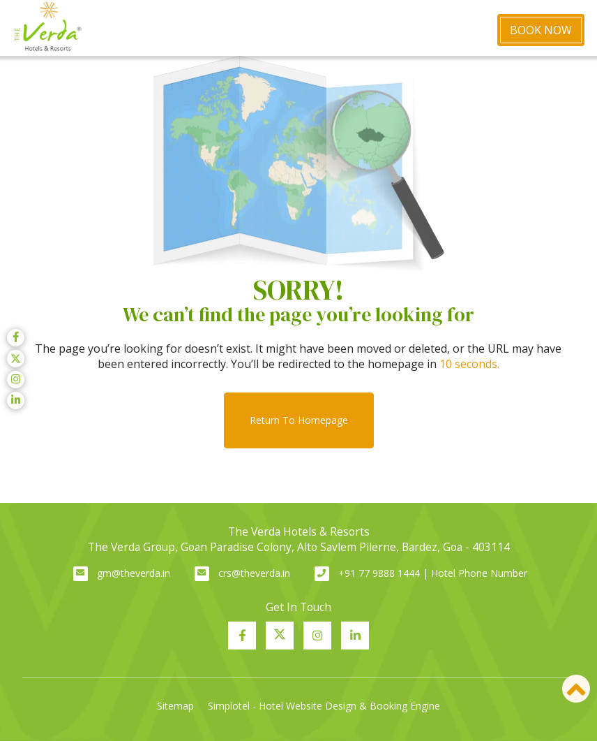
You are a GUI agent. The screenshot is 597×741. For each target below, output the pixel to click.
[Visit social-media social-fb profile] (242, 636)
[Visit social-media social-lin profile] (355, 636)
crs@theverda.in (254, 573)
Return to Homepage (299, 420)
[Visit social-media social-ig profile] (317, 636)
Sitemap (175, 705)
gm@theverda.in (133, 573)
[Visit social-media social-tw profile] (280, 636)
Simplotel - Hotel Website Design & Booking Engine (324, 705)
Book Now (541, 30)
